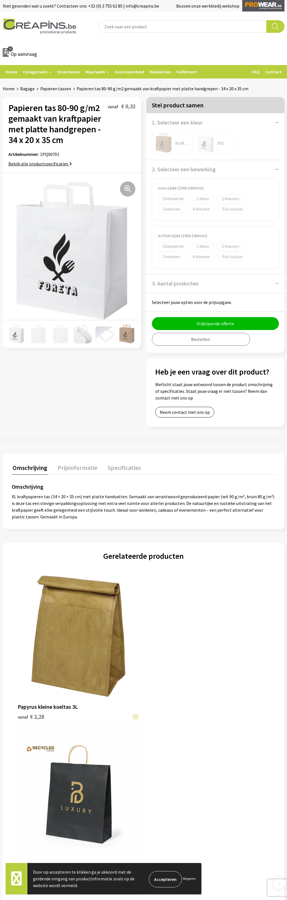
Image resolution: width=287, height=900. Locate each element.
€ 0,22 (228, 648)
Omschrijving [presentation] (29, 467)
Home (11, 72)
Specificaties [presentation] (119, 467)
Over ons (89, 743)
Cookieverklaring (236, 726)
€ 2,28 (31, 656)
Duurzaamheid (129, 72)
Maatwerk (95, 72)
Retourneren (162, 734)
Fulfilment (187, 72)
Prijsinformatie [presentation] (75, 467)
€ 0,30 (96, 648)
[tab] (29, 468)
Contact (273, 72)
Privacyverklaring (236, 734)
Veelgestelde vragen (169, 726)
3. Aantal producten (175, 283)
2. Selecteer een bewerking (184, 169)
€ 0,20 (162, 648)
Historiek (90, 734)
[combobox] (182, 26)
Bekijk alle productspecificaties (40, 164)
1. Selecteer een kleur (177, 122)
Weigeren (189, 878)
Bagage (27, 88)
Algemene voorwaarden (242, 717)
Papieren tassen (55, 88)
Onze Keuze (68, 72)
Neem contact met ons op (185, 412)
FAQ (256, 72)
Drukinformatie (96, 726)
